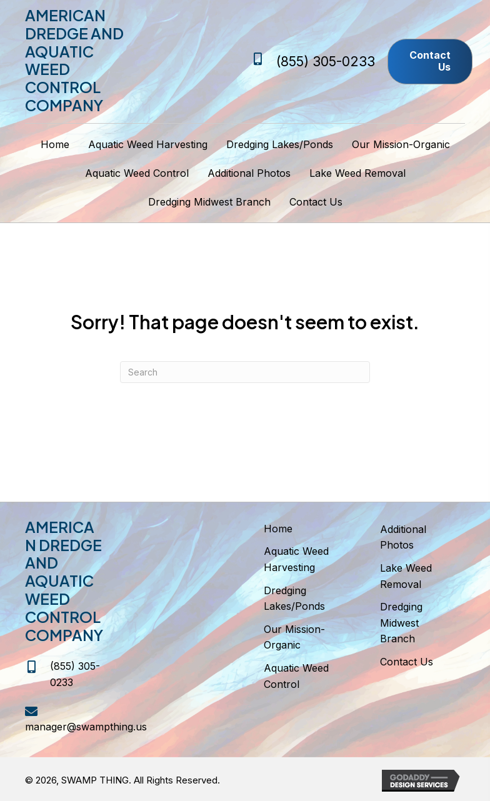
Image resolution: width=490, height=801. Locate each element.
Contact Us (406, 661)
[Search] (245, 372)
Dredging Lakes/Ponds (294, 598)
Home (278, 528)
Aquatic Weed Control (296, 676)
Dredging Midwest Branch (401, 622)
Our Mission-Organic (294, 637)
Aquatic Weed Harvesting (296, 559)
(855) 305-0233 (325, 61)
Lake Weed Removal (406, 576)
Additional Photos (403, 537)
